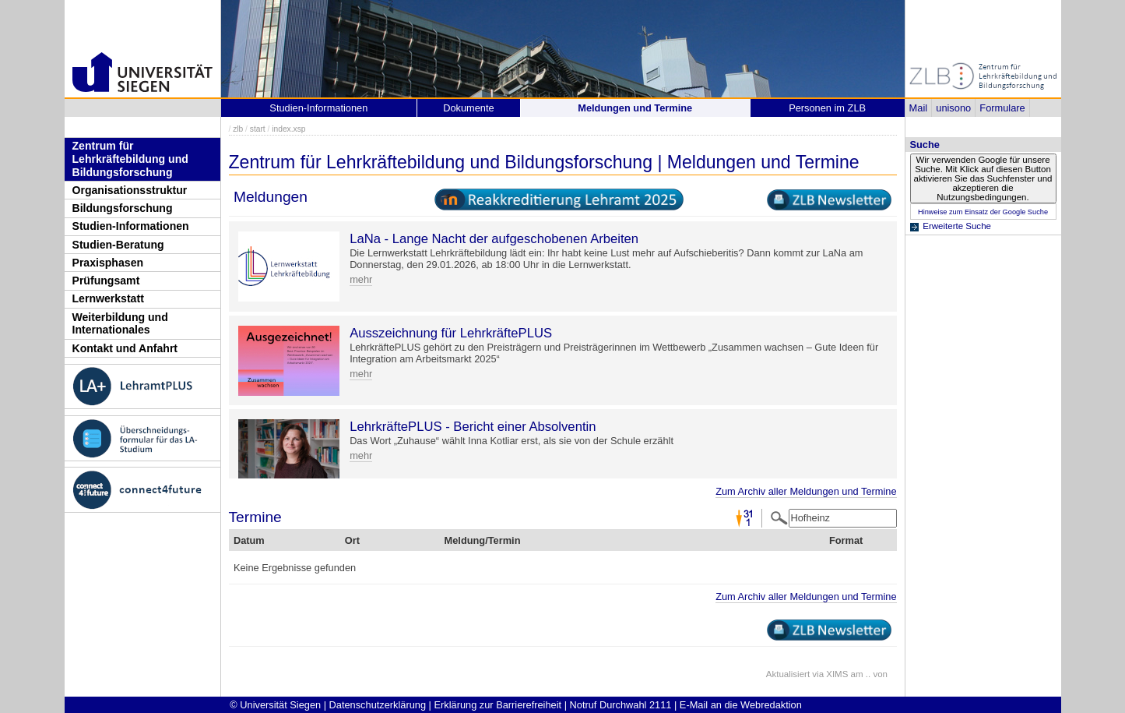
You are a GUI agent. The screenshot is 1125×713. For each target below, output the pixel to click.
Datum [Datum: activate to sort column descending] (249, 540)
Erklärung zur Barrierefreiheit (498, 705)
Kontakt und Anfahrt (125, 348)
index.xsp (288, 129)
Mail (918, 108)
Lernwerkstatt (108, 298)
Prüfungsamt (106, 280)
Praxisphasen (108, 262)
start (257, 129)
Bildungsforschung (122, 208)
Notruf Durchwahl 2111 (621, 705)
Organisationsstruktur (130, 190)
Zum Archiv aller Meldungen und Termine (805, 491)
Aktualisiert (788, 674)
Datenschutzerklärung (377, 705)
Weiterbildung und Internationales (120, 324)
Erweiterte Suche (957, 226)
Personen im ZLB (827, 108)
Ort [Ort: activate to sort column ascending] (352, 540)
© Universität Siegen (275, 705)
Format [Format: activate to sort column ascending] (846, 540)
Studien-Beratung (118, 244)
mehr (361, 279)
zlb (238, 129)
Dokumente (468, 108)
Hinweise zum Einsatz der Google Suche (983, 212)
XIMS (837, 674)
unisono (953, 108)
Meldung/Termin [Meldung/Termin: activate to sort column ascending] (483, 540)
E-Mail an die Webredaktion (741, 705)
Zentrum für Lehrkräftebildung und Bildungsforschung (130, 158)
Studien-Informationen (130, 226)
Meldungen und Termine (635, 108)
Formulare (1002, 108)
